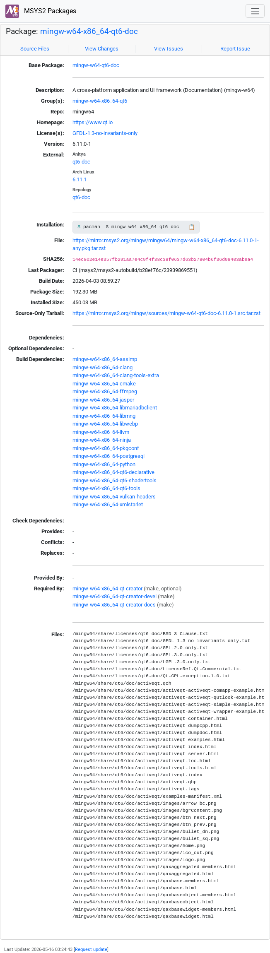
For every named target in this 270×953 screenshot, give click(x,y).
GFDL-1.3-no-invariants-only (104, 133)
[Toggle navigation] (255, 11)
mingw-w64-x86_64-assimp (104, 359)
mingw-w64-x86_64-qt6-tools (106, 488)
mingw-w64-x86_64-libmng (103, 416)
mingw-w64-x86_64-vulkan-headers (114, 496)
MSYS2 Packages (40, 11)
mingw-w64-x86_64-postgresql (108, 456)
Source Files (34, 49)
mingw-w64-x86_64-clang (102, 367)
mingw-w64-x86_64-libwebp (105, 424)
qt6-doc (81, 162)
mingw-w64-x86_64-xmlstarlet (107, 504)
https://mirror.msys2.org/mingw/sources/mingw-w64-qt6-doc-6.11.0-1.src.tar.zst (166, 313)
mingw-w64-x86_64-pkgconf (105, 448)
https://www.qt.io (92, 122)
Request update (91, 949)
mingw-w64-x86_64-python (103, 464)
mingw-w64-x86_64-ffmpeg (104, 391)
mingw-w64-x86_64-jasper (103, 400)
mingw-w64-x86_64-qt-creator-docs (114, 605)
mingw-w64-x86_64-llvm (100, 432)
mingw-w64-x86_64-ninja (101, 440)
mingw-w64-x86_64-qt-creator (107, 588)
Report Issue (235, 49)
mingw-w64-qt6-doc (95, 65)
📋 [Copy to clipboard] (191, 227)
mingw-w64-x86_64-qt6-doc (89, 31)
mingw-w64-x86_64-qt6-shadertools (114, 480)
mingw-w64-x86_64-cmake (104, 383)
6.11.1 (79, 179)
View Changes (101, 49)
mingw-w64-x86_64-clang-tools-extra (115, 375)
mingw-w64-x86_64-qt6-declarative (113, 472)
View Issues (168, 49)
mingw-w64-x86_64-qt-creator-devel (114, 596)
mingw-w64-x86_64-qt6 (99, 101)
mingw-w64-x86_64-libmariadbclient (114, 407)
